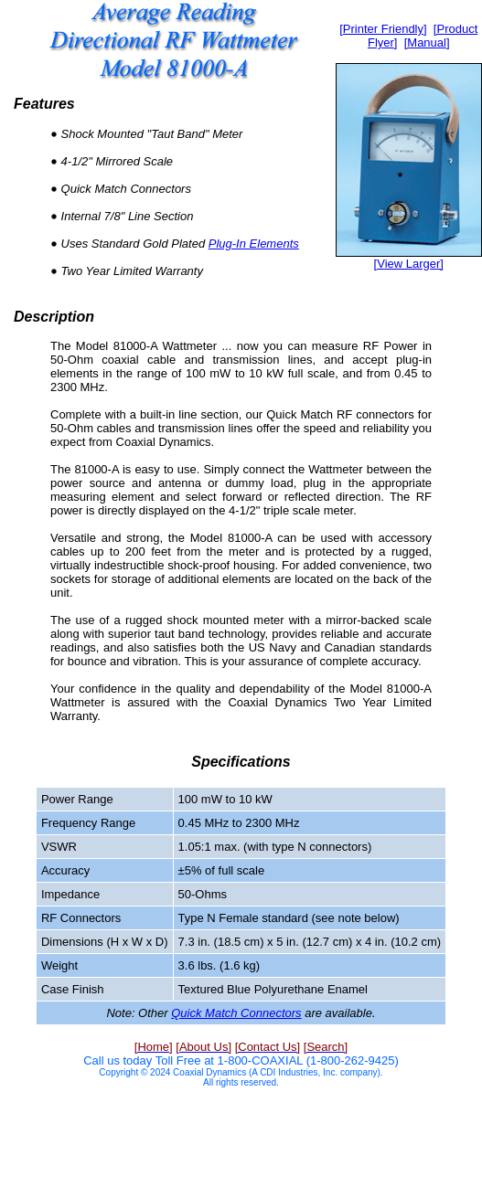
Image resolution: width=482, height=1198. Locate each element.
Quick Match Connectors (236, 1013)
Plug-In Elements (254, 243)
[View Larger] (409, 263)
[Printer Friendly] (382, 29)
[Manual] (427, 42)
